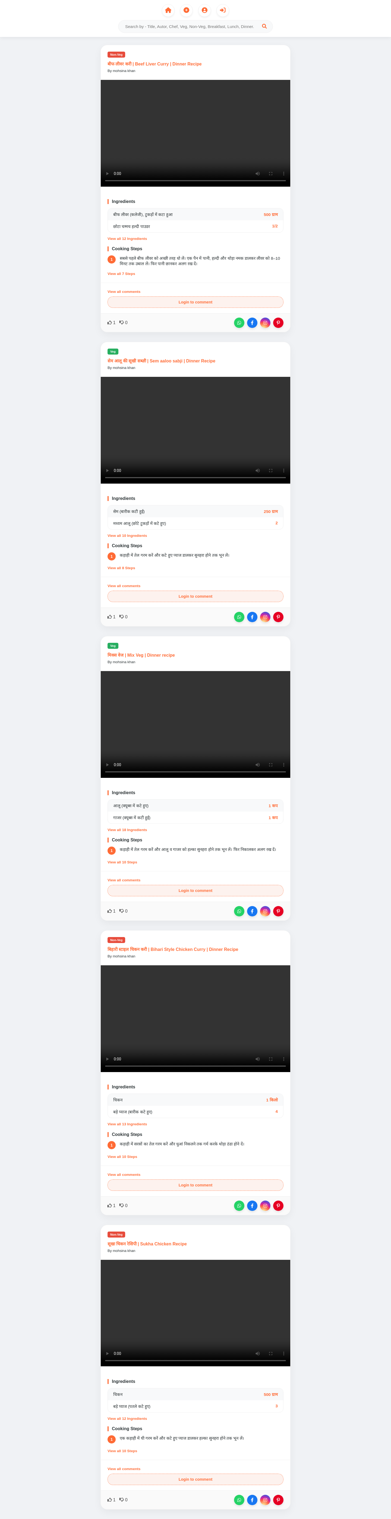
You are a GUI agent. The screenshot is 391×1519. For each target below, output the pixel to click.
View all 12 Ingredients (127, 239)
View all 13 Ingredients (127, 1124)
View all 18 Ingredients (127, 830)
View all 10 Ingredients (127, 536)
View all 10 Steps (122, 862)
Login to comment (196, 302)
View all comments (124, 292)
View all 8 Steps (121, 568)
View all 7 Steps (121, 274)
